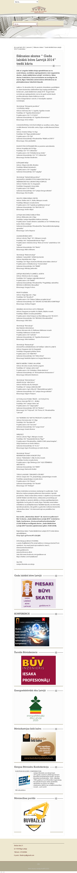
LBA (23, 47)
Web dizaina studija (34, 869)
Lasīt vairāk (42, 787)
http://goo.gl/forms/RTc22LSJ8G (28, 535)
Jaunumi (29, 47)
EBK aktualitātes (20, 790)
